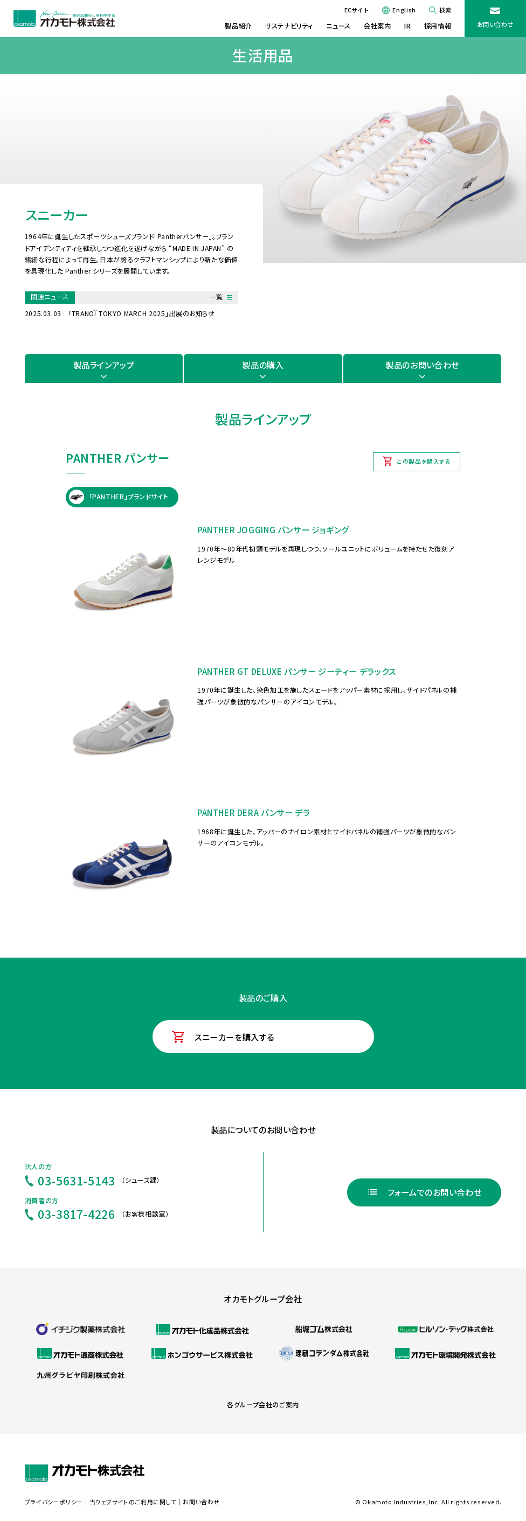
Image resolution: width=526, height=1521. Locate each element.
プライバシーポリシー (54, 1501)
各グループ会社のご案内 (263, 1405)
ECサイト (356, 10)
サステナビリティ (289, 26)
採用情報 (437, 26)
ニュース (338, 26)
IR (407, 26)
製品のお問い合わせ (422, 365)
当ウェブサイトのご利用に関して (133, 1501)
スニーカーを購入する (234, 1037)
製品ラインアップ (104, 365)
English (404, 10)
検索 (445, 10)
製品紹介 (238, 26)
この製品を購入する (424, 461)
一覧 (216, 297)
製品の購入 (262, 365)
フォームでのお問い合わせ (434, 1192)
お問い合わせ (495, 24)
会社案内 (377, 26)
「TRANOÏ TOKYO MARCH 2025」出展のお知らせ (141, 313)
